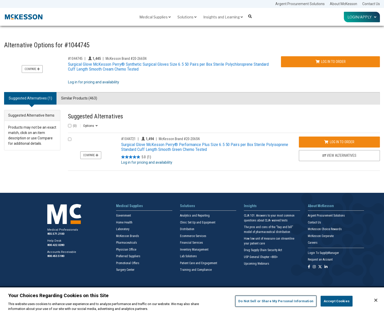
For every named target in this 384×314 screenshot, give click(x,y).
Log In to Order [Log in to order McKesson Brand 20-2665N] (330, 62)
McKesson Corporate (321, 236)
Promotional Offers (127, 263)
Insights (250, 206)
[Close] (375, 300)
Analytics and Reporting (195, 215)
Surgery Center (125, 270)
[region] (192, 300)
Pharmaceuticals (126, 242)
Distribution (187, 229)
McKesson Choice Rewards (325, 229)
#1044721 (128, 139)
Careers (313, 242)
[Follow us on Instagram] (314, 267)
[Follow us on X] (320, 267)
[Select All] (69, 125)
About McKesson (343, 4)
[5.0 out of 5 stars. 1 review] (136, 157)
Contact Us (371, 4)
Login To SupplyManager (323, 253)
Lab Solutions (188, 256)
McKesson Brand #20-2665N (126, 59)
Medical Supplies (155, 17)
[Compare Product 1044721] (69, 139)
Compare (32, 69)
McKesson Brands (127, 236)
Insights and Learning (223, 17)
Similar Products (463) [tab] (79, 98)
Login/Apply (361, 17)
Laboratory (122, 229)
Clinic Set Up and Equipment (197, 222)
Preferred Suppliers (128, 256)
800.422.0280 (55, 245)
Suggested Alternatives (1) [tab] (30, 98)
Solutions (187, 17)
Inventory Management (194, 249)
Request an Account (320, 259)
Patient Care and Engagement (198, 263)
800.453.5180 (55, 256)
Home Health (124, 222)
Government (123, 215)
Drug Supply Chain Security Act (263, 250)
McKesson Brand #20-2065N (179, 139)
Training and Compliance (196, 270)
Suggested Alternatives (95, 116)
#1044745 (75, 59)
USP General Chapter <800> (261, 257)
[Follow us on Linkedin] (325, 267)
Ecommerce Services (193, 236)
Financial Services (191, 242)
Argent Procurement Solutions (300, 4)
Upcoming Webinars (256, 263)
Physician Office (126, 249)
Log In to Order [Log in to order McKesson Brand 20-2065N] (339, 142)
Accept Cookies (336, 301)
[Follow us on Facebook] (309, 267)
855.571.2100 (55, 234)
